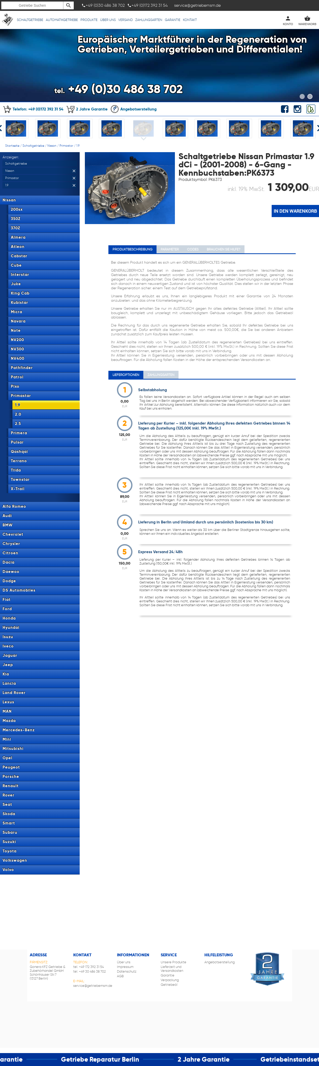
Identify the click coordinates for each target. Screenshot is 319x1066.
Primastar (66, 145)
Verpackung (170, 980)
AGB (120, 976)
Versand (125, 20)
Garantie (172, 20)
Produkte (89, 20)
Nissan (51, 145)
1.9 (77, 145)
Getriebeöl (169, 985)
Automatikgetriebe (62, 20)
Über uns (108, 20)
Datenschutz (126, 971)
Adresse (38, 955)
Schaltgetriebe (30, 20)
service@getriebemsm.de (92, 986)
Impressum (125, 967)
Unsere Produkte (173, 962)
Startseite (12, 145)
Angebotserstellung (133, 109)
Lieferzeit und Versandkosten (172, 969)
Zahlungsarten (148, 20)
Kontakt (190, 20)
